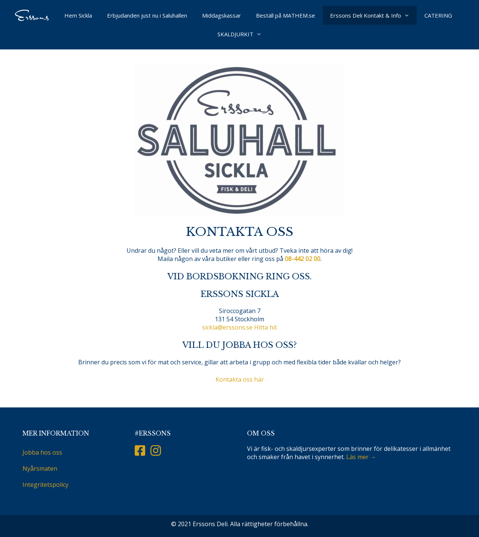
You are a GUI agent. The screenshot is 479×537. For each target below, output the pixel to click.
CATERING (438, 15)
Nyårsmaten (39, 468)
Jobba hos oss (42, 452)
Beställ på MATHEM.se (285, 15)
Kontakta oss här (240, 379)
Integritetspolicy (45, 484)
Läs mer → (361, 457)
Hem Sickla (78, 15)
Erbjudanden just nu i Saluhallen (147, 15)
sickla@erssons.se (227, 327)
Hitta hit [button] (265, 327)
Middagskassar (221, 15)
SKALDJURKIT (243, 34)
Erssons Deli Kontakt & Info (373, 15)
